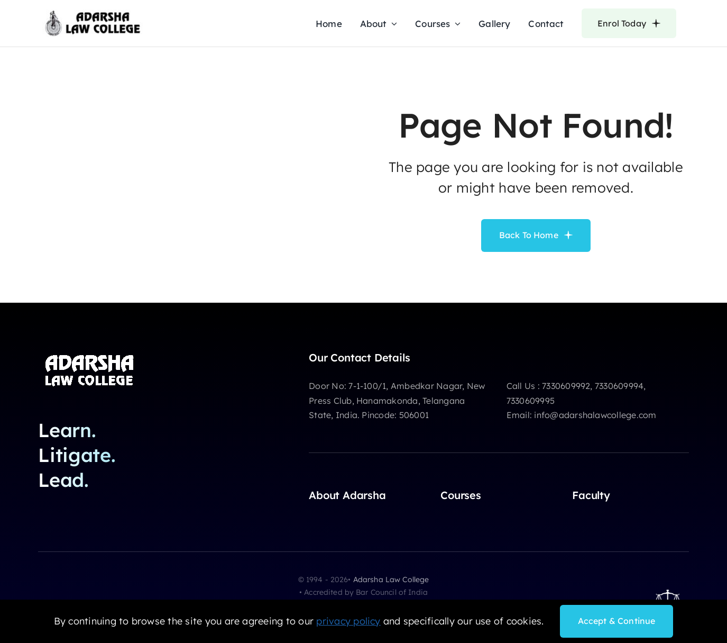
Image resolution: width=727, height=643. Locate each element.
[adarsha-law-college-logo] (92, 13)
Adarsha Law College (391, 579)
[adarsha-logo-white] (91, 355)
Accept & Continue (617, 620)
